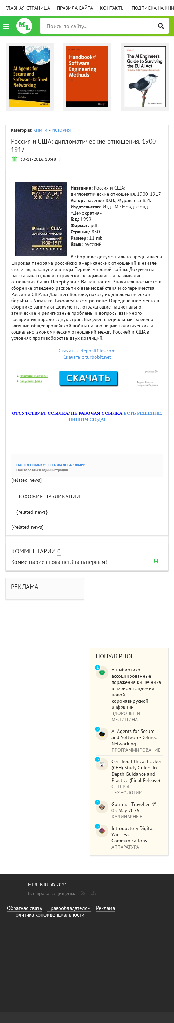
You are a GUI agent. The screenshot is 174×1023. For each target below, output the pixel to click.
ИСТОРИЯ (61, 130)
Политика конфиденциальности (48, 914)
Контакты (112, 8)
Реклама (105, 908)
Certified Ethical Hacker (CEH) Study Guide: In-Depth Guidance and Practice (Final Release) (136, 770)
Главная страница (27, 8)
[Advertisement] (129, 606)
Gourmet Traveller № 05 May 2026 (133, 807)
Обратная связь (24, 908)
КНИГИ (40, 130)
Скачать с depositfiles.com (87, 350)
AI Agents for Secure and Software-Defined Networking (134, 737)
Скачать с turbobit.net (87, 357)
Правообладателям (69, 908)
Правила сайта (75, 8)
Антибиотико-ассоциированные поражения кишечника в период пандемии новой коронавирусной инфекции (136, 688)
